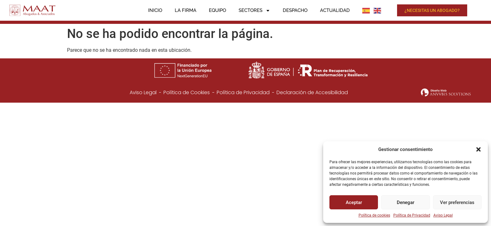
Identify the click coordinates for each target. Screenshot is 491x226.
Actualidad (335, 10)
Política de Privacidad (411, 215)
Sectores (254, 10)
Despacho (295, 10)
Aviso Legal (443, 215)
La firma (185, 10)
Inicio (155, 10)
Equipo (217, 10)
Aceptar (354, 202)
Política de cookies (374, 215)
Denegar (405, 202)
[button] (478, 149)
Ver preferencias (457, 202)
